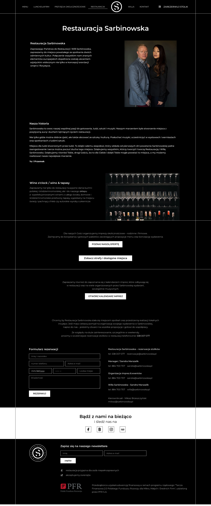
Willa (131, 7)
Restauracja (98, 7)
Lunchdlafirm (41, 7)
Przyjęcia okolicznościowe (70, 7)
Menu (25, 7)
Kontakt (144, 7)
